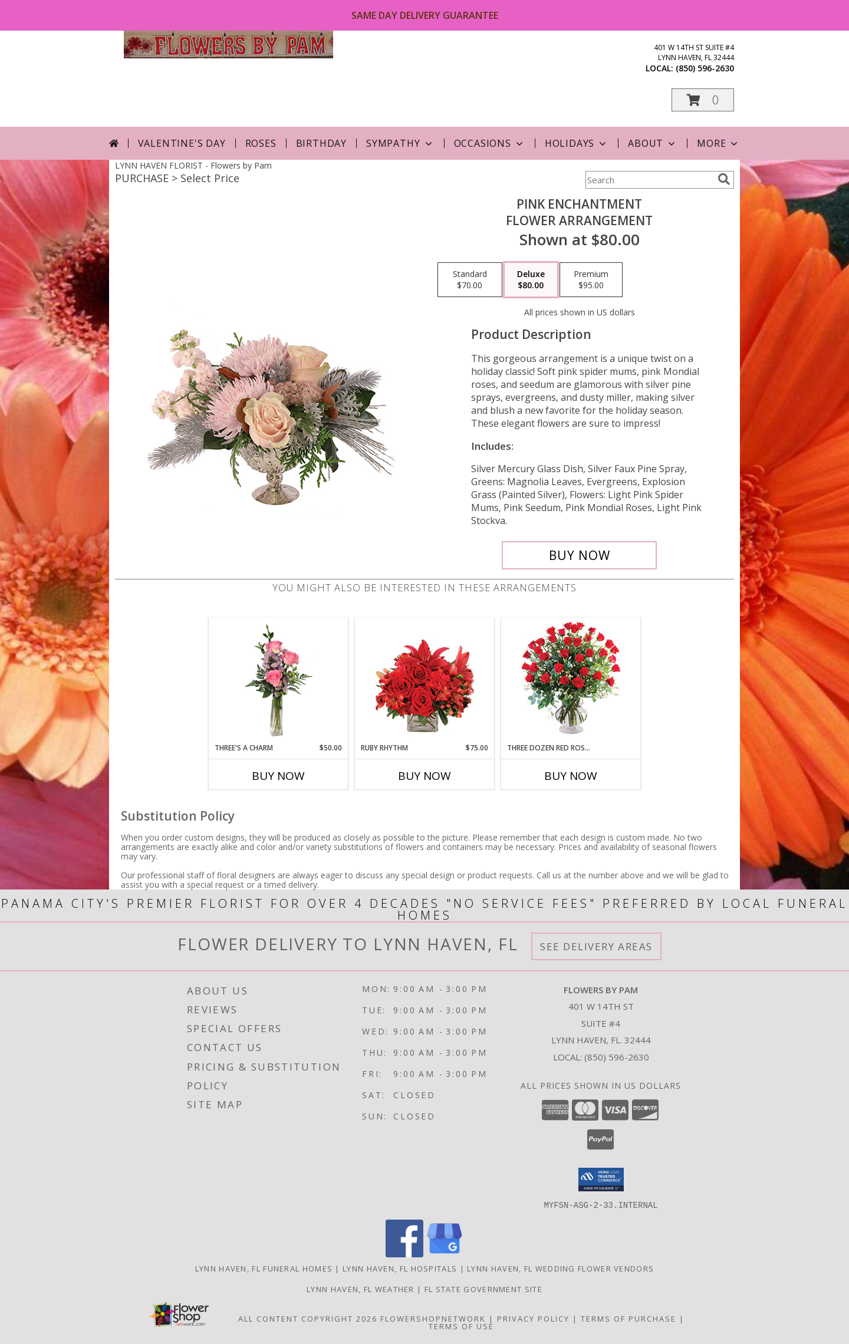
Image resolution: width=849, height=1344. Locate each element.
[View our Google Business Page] (444, 1253)
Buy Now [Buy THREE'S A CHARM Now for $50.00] (278, 775)
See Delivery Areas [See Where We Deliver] (596, 946)
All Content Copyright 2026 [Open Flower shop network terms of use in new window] (307, 1318)
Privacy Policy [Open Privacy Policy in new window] (533, 1318)
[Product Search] (649, 180)
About (652, 143)
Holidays (576, 143)
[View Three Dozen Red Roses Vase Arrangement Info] (571, 680)
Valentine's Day (182, 143)
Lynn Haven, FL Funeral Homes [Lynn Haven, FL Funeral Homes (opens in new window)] (264, 1268)
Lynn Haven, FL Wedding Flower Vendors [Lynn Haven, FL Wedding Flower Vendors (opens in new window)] (560, 1268)
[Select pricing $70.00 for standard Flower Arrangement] (470, 280)
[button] (703, 99)
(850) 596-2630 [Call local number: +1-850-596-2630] (705, 68)
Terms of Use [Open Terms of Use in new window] (461, 1325)
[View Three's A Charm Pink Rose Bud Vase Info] (278, 680)
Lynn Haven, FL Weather (360, 1288)
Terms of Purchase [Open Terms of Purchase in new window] (628, 1318)
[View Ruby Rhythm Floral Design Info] (425, 680)
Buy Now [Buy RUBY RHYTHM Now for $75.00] (424, 775)
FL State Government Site (483, 1288)
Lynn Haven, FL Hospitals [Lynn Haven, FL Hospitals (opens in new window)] (400, 1268)
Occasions (489, 143)
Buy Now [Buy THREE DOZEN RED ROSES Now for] (570, 775)
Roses (261, 143)
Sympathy (400, 143)
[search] (724, 179)
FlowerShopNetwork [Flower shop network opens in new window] (433, 1318)
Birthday (321, 143)
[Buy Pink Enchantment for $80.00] (579, 555)
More (718, 143)
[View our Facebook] (404, 1253)
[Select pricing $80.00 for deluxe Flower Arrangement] (531, 280)
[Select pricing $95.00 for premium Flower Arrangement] (591, 280)
